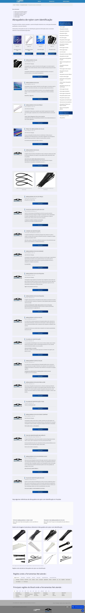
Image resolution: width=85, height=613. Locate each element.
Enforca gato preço (63, 49)
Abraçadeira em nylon (64, 56)
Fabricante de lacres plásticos (66, 102)
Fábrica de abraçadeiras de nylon (65, 62)
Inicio (39, 1)
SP (22, 591)
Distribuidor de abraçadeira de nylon (65, 79)
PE (33, 591)
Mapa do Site (68, 603)
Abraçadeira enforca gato (65, 39)
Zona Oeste (28, 577)
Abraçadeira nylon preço (65, 97)
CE (38, 591)
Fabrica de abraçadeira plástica (21, 11)
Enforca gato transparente (65, 93)
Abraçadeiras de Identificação (66, 99)
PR (25, 591)
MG (17, 591)
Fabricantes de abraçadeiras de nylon (65, 59)
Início (54, 603)
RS (30, 591)
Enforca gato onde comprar (65, 68)
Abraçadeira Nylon (63, 33)
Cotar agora (17, 53)
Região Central (16, 577)
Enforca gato (17, 16)
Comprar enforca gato (64, 76)
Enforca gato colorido (19, 15)
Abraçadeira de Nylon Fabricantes (64, 45)
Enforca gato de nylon (64, 89)
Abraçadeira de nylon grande (65, 42)
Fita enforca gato (63, 37)
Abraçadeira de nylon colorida (64, 71)
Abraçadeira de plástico (64, 31)
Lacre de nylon (63, 52)
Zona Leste (38, 577)
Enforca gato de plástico (64, 91)
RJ (14, 591)
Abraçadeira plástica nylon (20, 14)
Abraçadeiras (62, 117)
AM (46, 591)
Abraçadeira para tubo (64, 115)
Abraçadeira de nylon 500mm (66, 74)
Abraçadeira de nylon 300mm (21, 13)
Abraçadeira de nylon (64, 29)
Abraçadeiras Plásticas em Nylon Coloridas (65, 105)
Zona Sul (33, 577)
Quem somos (66, 1)
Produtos (51, 1)
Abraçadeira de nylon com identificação (65, 86)
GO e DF (42, 591)
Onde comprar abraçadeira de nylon (65, 83)
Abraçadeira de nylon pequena (64, 66)
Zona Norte (23, 577)
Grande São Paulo (45, 577)
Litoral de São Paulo (53, 577)
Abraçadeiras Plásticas (64, 35)
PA (48, 591)
